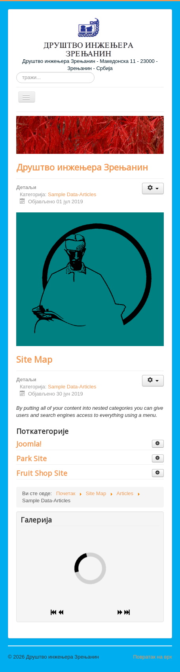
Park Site (31, 458)
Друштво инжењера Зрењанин (82, 167)
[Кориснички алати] (153, 188)
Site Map (34, 359)
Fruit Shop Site (41, 473)
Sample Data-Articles (72, 194)
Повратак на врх (152, 657)
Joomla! (28, 444)
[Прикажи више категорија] (158, 444)
